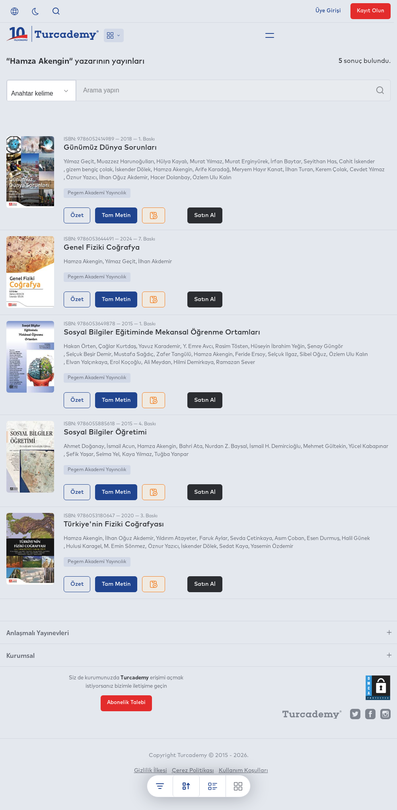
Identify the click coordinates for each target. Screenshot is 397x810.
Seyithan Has (320, 161)
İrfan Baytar (286, 161)
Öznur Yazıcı (81, 177)
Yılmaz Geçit (79, 161)
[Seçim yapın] (41, 91)
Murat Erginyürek (246, 161)
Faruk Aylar (213, 538)
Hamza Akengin (173, 169)
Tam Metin (116, 215)
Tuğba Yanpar (171, 454)
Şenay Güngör (325, 346)
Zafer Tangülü (173, 354)
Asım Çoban (289, 538)
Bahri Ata (190, 446)
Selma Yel (107, 454)
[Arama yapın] (198, 90)
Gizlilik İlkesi (150, 770)
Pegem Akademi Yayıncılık (97, 193)
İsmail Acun (121, 446)
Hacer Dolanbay (170, 177)
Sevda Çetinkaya (251, 538)
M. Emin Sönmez (124, 546)
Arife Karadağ (212, 169)
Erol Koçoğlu (125, 362)
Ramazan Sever (235, 362)
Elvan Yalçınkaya (86, 362)
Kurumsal (20, 655)
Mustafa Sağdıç (134, 354)
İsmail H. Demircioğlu (275, 446)
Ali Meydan (157, 362)
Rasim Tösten (231, 346)
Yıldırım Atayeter (176, 538)
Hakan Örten (80, 346)
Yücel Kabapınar (368, 446)
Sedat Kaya (233, 546)
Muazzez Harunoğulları (125, 161)
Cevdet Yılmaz (367, 169)
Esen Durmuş (323, 538)
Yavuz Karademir (159, 346)
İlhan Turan (299, 169)
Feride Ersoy (250, 354)
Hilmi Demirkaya (193, 362)
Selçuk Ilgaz (282, 354)
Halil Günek (356, 538)
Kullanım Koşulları (243, 770)
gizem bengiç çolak (89, 169)
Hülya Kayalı (171, 161)
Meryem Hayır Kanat (257, 169)
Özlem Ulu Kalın (212, 177)
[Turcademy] (308, 716)
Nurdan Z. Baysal (226, 446)
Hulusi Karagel (83, 546)
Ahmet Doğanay (84, 446)
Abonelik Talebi (126, 702)
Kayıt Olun (370, 11)
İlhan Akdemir (155, 261)
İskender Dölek (133, 169)
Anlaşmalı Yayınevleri (37, 632)
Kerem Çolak (331, 169)
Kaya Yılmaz (137, 454)
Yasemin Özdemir (272, 546)
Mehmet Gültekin (324, 446)
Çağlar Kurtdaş (117, 346)
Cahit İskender (357, 161)
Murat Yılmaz (206, 161)
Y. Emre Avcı (198, 346)
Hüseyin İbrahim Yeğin (278, 346)
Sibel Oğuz (313, 354)
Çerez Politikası (193, 770)
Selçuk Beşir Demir (88, 354)
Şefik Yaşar (79, 454)
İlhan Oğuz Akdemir (123, 177)
